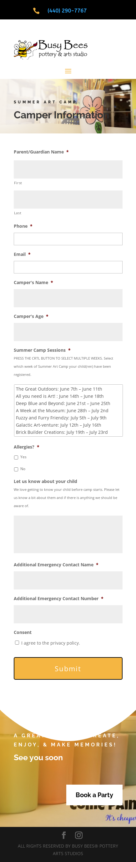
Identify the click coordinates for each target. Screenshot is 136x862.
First (18, 182)
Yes (23, 457)
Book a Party (94, 795)
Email (22, 254)
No (22, 468)
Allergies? (26, 447)
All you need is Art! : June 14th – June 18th (69, 396)
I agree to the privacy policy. (50, 643)
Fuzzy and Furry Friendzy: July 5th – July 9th (69, 417)
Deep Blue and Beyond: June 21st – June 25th (69, 403)
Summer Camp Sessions (42, 350)
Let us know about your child (45, 481)
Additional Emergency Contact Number (58, 598)
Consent (23, 632)
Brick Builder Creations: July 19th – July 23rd (69, 432)
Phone (23, 226)
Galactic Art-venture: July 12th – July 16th (69, 424)
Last (18, 212)
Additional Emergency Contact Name (56, 565)
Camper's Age (31, 316)
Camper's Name (33, 282)
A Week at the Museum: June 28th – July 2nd (69, 410)
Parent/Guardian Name (41, 152)
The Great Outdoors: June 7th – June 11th (69, 388)
